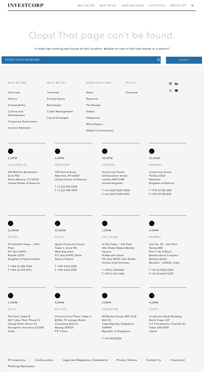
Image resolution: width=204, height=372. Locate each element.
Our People (157, 5)
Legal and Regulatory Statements (85, 360)
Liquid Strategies (58, 118)
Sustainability (16, 105)
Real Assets (54, 105)
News (89, 92)
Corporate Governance (22, 121)
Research (92, 99)
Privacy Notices (127, 360)
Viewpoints (93, 118)
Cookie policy (44, 360)
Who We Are (86, 5)
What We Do (108, 5)
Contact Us (153, 360)
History (12, 99)
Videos (90, 111)
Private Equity (56, 99)
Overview (14, 92)
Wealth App (178, 5)
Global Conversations (100, 130)
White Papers (94, 124)
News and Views (132, 5)
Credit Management (60, 111)
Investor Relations (19, 128)
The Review (93, 105)
